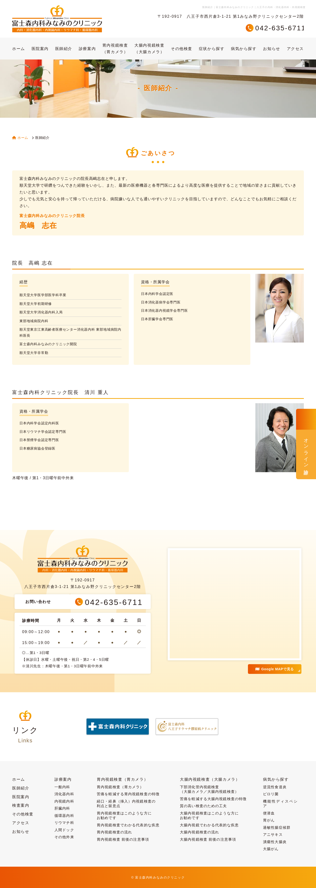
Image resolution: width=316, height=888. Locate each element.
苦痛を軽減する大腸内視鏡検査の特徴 (213, 799)
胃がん (269, 820)
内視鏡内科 (64, 801)
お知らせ (271, 49)
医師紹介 (63, 49)
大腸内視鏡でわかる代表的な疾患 (209, 825)
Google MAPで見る (274, 669)
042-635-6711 (280, 28)
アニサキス (273, 834)
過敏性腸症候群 (276, 827)
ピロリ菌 (271, 794)
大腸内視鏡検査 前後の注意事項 (208, 839)
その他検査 (181, 49)
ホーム (18, 49)
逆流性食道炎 (275, 787)
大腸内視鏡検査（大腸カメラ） (149, 48)
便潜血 (269, 813)
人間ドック (64, 830)
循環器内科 (64, 815)
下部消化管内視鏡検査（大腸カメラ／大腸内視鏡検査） (209, 789)
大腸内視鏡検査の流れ (199, 832)
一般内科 (62, 787)
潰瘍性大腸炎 (275, 842)
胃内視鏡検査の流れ (114, 832)
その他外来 (64, 837)
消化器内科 (64, 794)
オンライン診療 (306, 451)
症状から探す (212, 49)
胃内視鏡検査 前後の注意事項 (123, 839)
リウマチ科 (64, 823)
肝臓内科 (62, 808)
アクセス (295, 49)
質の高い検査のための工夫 (203, 806)
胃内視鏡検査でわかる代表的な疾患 (128, 825)
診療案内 (87, 49)
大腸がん (271, 849)
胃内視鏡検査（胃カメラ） (115, 48)
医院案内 (40, 49)
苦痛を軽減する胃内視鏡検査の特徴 (128, 794)
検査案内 (20, 805)
